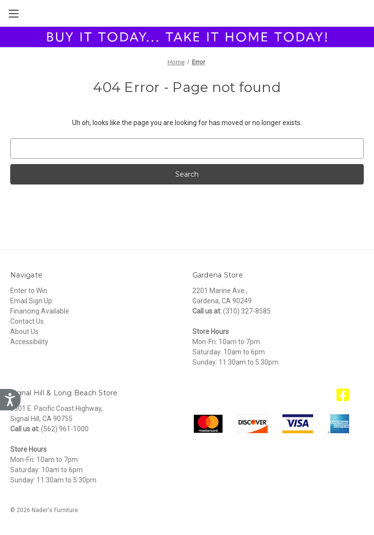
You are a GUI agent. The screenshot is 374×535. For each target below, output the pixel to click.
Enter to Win (28, 291)
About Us (24, 331)
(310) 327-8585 (247, 311)
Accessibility (29, 342)
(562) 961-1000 (65, 429)
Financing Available (39, 311)
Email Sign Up (31, 301)
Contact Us (27, 321)
